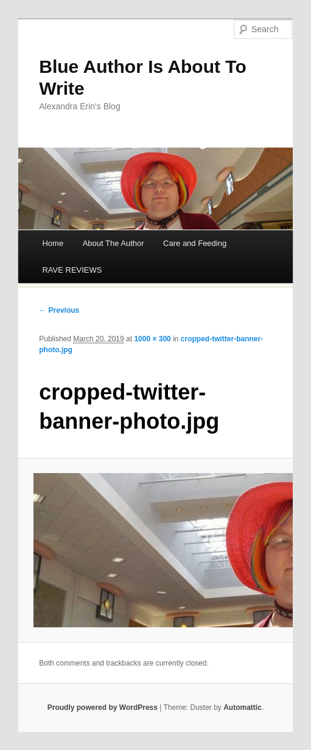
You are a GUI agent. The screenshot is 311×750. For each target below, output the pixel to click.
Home (52, 243)
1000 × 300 (152, 339)
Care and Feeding (194, 243)
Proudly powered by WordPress (102, 707)
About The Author (113, 243)
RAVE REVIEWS (72, 269)
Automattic (242, 707)
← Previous (59, 310)
